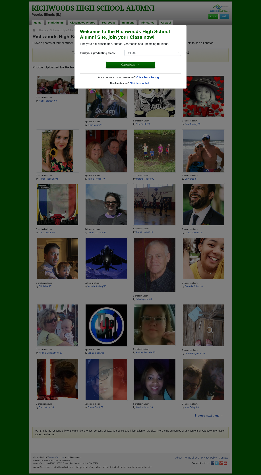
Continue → (130, 65)
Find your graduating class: (98, 52)
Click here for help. (140, 83)
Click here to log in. (149, 77)
